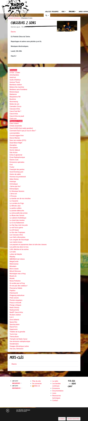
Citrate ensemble (16, 126)
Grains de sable (15, 174)
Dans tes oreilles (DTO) (18, 140)
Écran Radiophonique (17, 157)
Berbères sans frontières (18, 89)
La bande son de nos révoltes (20, 198)
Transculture (14, 337)
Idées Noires (14, 179)
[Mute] (10, 415)
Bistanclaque (14, 92)
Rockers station (15, 315)
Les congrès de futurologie (19, 240)
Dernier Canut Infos (74, 418)
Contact (55, 400)
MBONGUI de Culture (17, 259)
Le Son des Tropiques (17, 232)
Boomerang (14, 102)
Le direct (62, 418)
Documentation (57, 391)
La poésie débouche (17, 211)
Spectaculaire (14, 324)
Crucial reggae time (17, 135)
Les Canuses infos (16, 235)
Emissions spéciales (17, 162)
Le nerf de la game (16, 228)
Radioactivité (14, 310)
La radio (55, 381)
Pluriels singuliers (16, 300)
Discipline (13, 145)
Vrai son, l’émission (16, 349)
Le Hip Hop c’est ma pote (19, 225)
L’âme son (13, 194)
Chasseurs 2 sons (16, 121)
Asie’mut (13, 77)
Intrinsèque (14, 184)
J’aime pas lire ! (15, 186)
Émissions (72, 12)
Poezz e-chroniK (15, 303)
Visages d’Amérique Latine (19, 346)
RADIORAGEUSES (16, 388)
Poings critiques (15, 305)
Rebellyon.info (16, 383)
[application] (44, 415)
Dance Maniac (15, 138)
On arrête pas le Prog (17, 283)
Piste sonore (14, 298)
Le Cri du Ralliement (17, 223)
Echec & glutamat (16, 155)
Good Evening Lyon (16, 172)
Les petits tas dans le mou (19, 247)
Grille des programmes (52, 12)
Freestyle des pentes (17, 169)
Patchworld (14, 293)
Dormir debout (15, 150)
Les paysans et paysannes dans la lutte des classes (28, 244)
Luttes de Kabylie (16, 254)
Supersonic (14, 329)
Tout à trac (13, 334)
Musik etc (13, 276)
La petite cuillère (15, 208)
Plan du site (36, 381)
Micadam (13, 266)
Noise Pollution (15, 281)
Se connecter (37, 383)
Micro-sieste (14, 269)
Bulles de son (14, 104)
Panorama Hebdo (16, 288)
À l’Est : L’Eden (15, 72)
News (63, 12)
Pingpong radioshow (17, 295)
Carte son (13, 119)
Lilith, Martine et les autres (19, 249)
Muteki (12, 278)
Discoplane (14, 148)
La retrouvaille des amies (19, 213)
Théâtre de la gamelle (17, 332)
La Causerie (14, 201)
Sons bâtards (14, 320)
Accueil (10, 18)
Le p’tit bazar (14, 230)
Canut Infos (14, 114)
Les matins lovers (16, 242)
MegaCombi (14, 261)
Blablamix (13, 94)
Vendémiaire (14, 344)
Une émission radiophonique (20, 341)
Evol (11, 165)
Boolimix (13, 99)
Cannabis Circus (15, 106)
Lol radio (13, 252)
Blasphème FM (15, 97)
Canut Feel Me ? (15, 111)
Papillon (12, 291)
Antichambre (14, 75)
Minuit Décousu (15, 271)
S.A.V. (12, 317)
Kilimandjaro (14, 189)
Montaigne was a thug (18, 274)
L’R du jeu (13, 196)
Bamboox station (16, 85)
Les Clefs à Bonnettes (17, 237)
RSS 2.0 (36, 386)
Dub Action (13, 152)
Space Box (13, 322)
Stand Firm (13, 327)
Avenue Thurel (15, 82)
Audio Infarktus (15, 80)
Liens (54, 393)
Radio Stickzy (14, 307)
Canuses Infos (15, 109)
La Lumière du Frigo (17, 203)
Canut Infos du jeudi (17, 116)
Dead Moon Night (16, 143)
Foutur (12, 167)
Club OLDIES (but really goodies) (21, 128)
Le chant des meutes (17, 220)
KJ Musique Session (17, 191)
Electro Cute (14, 160)
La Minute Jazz (15, 206)
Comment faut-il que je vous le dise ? (23, 131)
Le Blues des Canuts (17, 215)
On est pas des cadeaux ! (19, 286)
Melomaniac (14, 264)
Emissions (17, 18)
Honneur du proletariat (18, 177)
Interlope (13, 181)
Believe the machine (17, 87)
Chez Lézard (14, 123)
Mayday (12, 257)
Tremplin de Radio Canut (18, 339)
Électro (13, 32)
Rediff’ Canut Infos (16, 312)
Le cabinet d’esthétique (18, 218)
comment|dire (15, 133)
